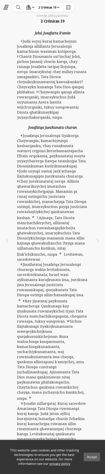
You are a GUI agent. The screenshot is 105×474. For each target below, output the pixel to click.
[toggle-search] (18, 7)
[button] (33, 217)
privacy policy (59, 463)
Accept (92, 457)
